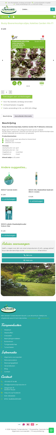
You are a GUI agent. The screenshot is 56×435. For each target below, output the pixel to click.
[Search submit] (52, 9)
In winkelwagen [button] (9, 199)
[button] (54, 16)
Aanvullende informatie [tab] (23, 116)
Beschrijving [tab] (7, 116)
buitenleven (45, 318)
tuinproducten (32, 318)
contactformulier (31, 250)
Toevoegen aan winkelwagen (16, 96)
